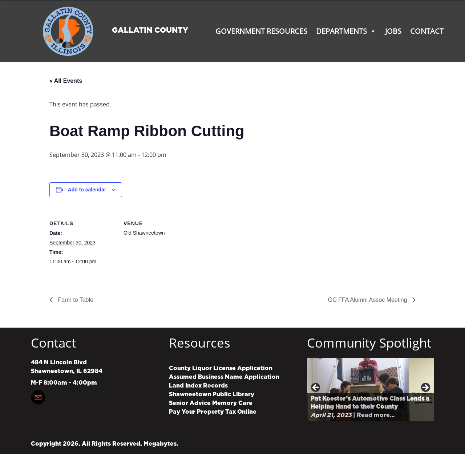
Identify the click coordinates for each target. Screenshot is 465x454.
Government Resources (261, 31)
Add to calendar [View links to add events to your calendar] (87, 189)
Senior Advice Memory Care (210, 403)
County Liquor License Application (220, 368)
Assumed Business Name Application (224, 377)
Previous (316, 387)
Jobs (393, 31)
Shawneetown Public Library (211, 394)
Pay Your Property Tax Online (212, 412)
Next (425, 387)
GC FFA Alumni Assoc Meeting (368, 300)
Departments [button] (346, 31)
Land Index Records (198, 386)
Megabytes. (160, 444)
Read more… (376, 415)
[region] (370, 389)
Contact (427, 31)
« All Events (65, 81)
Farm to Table (74, 300)
